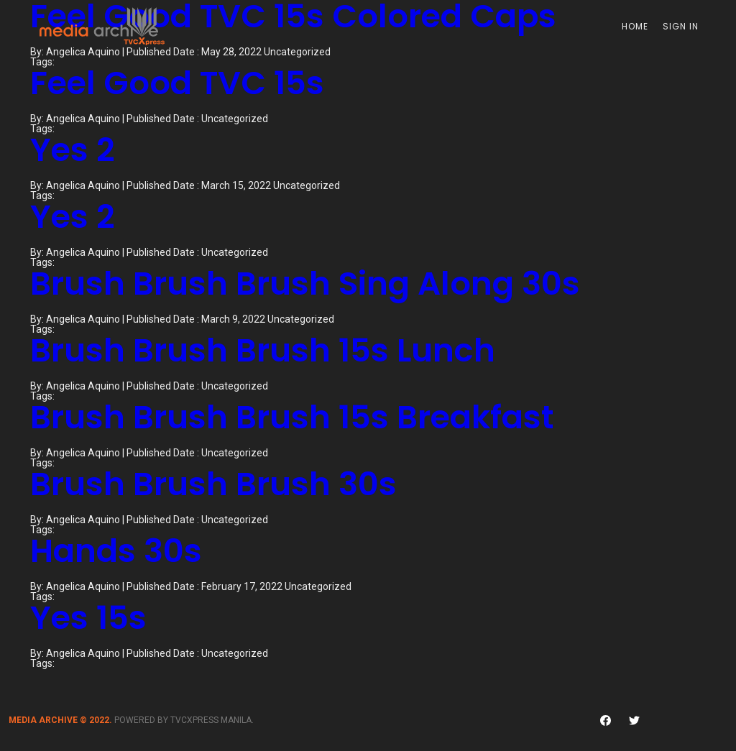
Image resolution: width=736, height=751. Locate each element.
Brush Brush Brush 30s (213, 484)
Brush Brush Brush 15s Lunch (262, 350)
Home (635, 26)
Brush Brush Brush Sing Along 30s (305, 283)
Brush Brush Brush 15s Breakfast (291, 417)
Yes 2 (72, 149)
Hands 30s (116, 550)
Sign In (681, 26)
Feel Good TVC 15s (177, 83)
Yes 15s (88, 617)
